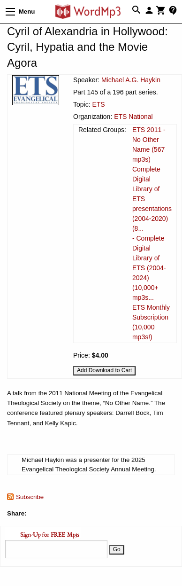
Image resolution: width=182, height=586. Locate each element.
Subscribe (30, 496)
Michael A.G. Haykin (130, 80)
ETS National (133, 116)
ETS (98, 104)
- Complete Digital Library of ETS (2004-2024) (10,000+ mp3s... (149, 267)
